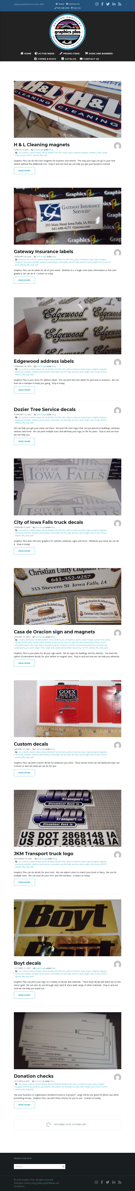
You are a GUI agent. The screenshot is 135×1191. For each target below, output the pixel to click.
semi (99, 152)
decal (44, 152)
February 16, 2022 (22, 366)
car (19, 152)
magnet (76, 152)
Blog (51, 150)
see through (74, 262)
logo (65, 152)
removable (63, 262)
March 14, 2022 (21, 150)
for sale (71, 642)
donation (57, 1084)
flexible (51, 152)
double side (27, 642)
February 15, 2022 (22, 414)
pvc (27, 648)
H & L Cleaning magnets (42, 144)
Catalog (68, 58)
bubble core (47, 639)
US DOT (29, 155)
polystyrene (20, 648)
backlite (38, 639)
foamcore (56, 642)
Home (59, 4)
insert (103, 642)
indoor (97, 642)
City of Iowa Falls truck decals (48, 522)
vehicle (36, 155)
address (22, 259)
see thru (83, 262)
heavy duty (88, 642)
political (90, 645)
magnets (84, 152)
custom (25, 152)
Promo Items (70, 53)
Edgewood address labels (44, 361)
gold (76, 259)
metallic (35, 262)
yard (106, 648)
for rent (64, 642)
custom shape (35, 152)
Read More (24, 171)
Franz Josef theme (46, 1183)
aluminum (29, 639)
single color (97, 262)
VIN (41, 155)
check (24, 1084)
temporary (70, 648)
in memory (83, 259)
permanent (53, 262)
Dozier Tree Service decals (45, 409)
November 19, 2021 (23, 858)
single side (49, 648)
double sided (38, 642)
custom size (99, 639)
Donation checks (34, 1076)
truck (22, 155)
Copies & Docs (46, 58)
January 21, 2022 (22, 749)
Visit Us (76, 8)
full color (58, 152)
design (18, 642)
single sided (60, 648)
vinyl (45, 155)
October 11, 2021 (22, 968)
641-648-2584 (61, 8)
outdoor (72, 645)
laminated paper (22, 645)
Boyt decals (27, 963)
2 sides (21, 639)
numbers (93, 152)
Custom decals (31, 744)
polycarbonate (101, 645)
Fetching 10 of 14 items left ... (67, 1124)
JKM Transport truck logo (43, 853)
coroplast (69, 639)
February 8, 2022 (22, 527)
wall (36, 265)
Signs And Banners (99, 53)
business (57, 639)
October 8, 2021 (22, 1081)
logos (70, 152)
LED (31, 645)
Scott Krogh (38, 150)
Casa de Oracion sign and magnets (54, 632)
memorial (27, 262)
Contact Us (73, 4)
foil (64, 259)
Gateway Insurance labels (43, 251)
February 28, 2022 (22, 256)
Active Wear (45, 53)
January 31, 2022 (22, 637)
